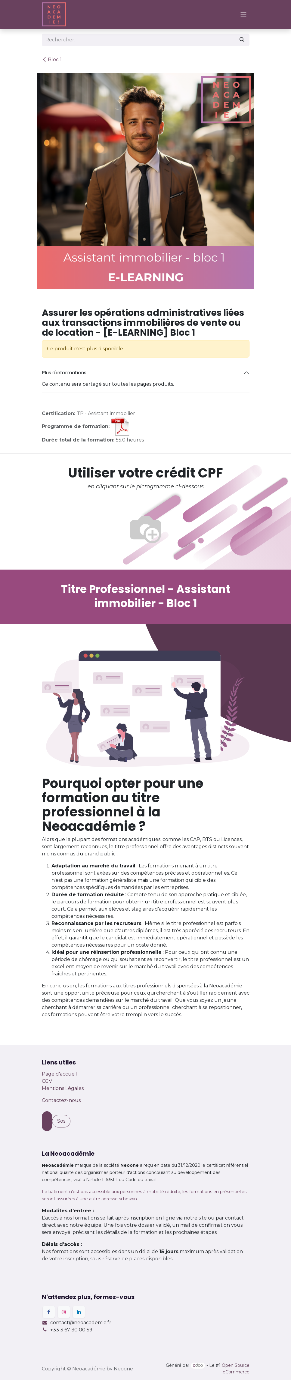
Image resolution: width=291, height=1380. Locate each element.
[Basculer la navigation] (243, 14)
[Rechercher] (241, 40)
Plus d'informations (64, 372)
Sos (61, 1121)
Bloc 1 (52, 59)
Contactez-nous (61, 1100)
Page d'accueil (59, 1074)
